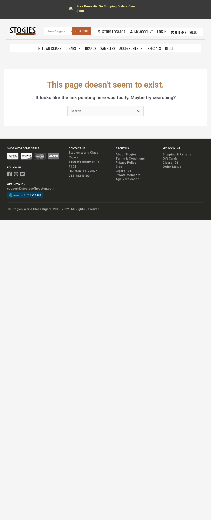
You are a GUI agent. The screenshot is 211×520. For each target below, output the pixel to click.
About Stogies (126, 154)
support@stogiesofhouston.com (30, 188)
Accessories (131, 48)
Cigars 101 (123, 171)
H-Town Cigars (49, 48)
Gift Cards (170, 158)
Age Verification (127, 179)
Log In (161, 31)
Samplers (107, 48)
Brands (90, 48)
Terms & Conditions (130, 158)
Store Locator (113, 31)
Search (81, 31)
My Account (143, 31)
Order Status (172, 167)
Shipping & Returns (177, 154)
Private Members (128, 175)
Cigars (73, 48)
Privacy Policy (126, 162)
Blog (169, 48)
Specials (154, 48)
